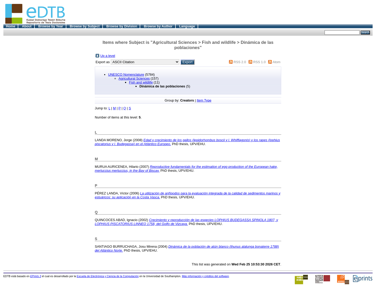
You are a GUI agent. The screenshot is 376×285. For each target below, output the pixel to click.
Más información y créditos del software (205, 276)
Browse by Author (158, 26)
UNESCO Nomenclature (126, 74)
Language (187, 26)
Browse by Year (50, 26)
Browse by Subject (85, 26)
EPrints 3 (35, 276)
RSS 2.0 (239, 62)
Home (10, 26)
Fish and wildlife (141, 82)
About (27, 26)
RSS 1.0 (259, 62)
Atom (276, 62)
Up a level (107, 56)
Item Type (204, 100)
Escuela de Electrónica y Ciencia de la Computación (108, 276)
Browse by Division (121, 26)
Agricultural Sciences (134, 78)
